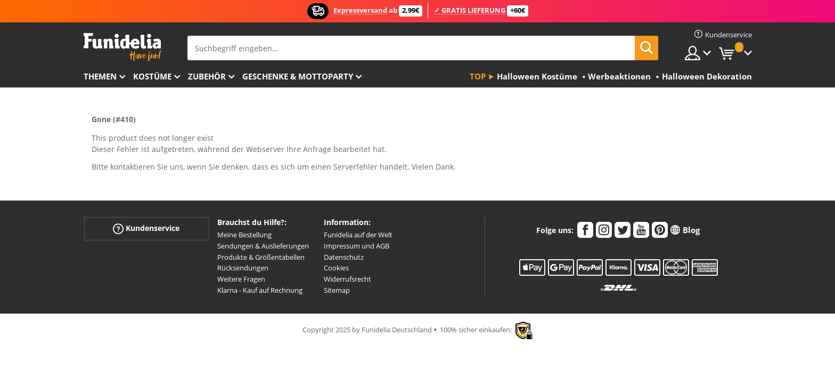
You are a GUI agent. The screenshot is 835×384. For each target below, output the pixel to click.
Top (478, 76)
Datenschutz (344, 257)
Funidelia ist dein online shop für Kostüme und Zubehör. (122, 47)
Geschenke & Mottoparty (297, 76)
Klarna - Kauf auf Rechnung (259, 290)
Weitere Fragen (241, 279)
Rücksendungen (242, 268)
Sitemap (337, 290)
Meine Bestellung (244, 234)
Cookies (336, 268)
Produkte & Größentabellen (261, 257)
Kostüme (152, 76)
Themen (100, 76)
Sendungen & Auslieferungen (263, 246)
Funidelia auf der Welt (358, 234)
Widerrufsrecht (347, 279)
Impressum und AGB (356, 246)
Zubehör (207, 76)
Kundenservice (146, 228)
